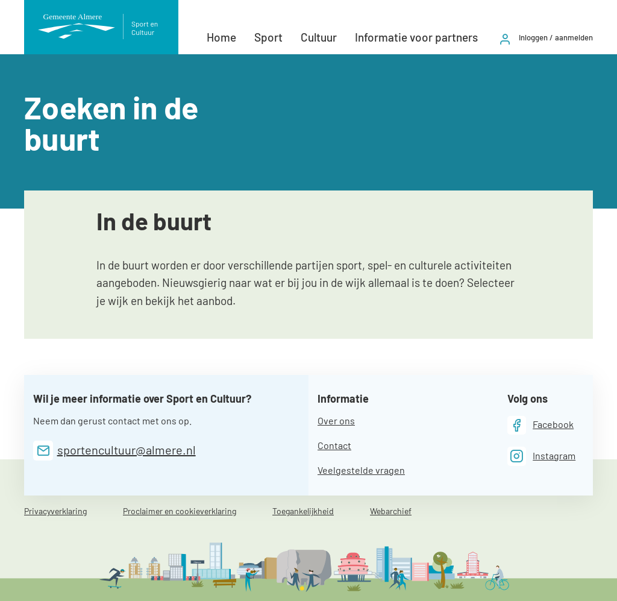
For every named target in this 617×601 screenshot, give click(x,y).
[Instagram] (541, 456)
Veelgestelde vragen (361, 470)
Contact (334, 445)
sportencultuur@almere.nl (126, 449)
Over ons (336, 420)
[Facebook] (540, 425)
